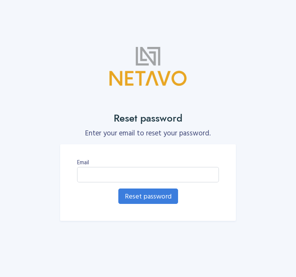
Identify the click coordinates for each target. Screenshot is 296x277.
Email (83, 162)
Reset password (148, 196)
